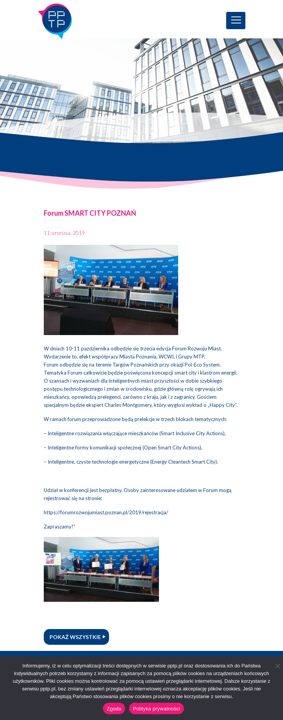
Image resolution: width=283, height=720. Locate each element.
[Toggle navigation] (235, 20)
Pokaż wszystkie (75, 637)
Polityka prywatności (156, 709)
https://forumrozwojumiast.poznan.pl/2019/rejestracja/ (106, 512)
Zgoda (114, 709)
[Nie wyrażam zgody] (277, 666)
